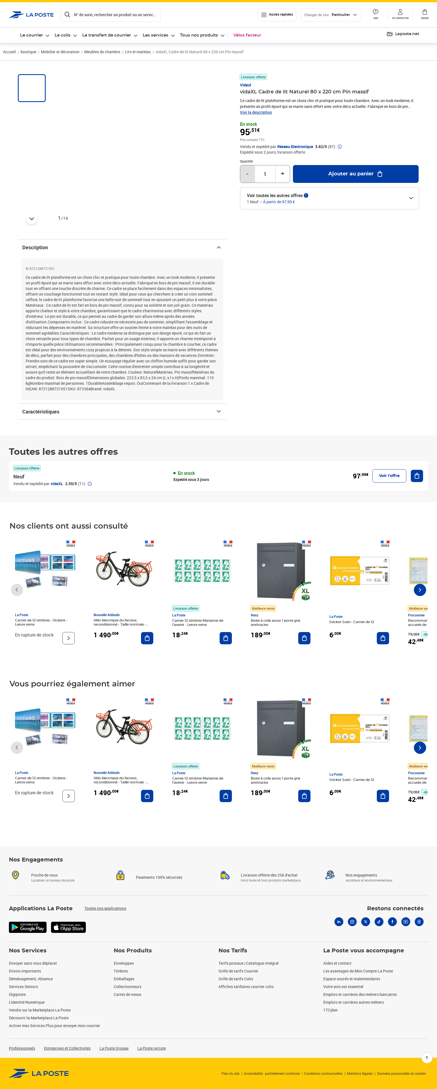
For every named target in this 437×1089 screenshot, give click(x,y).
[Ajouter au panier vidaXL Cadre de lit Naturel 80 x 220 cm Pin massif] (355, 173)
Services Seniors (23, 986)
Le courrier (31, 35)
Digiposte (17, 994)
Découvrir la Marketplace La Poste (39, 1017)
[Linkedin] (338, 928)
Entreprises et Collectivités (67, 1048)
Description (122, 247)
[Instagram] (352, 928)
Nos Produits (133, 951)
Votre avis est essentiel (343, 986)
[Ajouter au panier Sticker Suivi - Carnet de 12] (383, 638)
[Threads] (419, 928)
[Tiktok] (379, 928)
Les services (155, 35)
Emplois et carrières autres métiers (353, 1002)
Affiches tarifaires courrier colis (246, 986)
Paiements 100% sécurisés (159, 884)
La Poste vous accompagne (363, 951)
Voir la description (256, 112)
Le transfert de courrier (106, 35)
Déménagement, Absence (31, 978)
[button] (400, 15)
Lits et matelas (138, 51)
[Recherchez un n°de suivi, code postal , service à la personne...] (110, 15)
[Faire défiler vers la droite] (420, 590)
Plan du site (230, 1073)
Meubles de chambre (102, 51)
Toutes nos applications (105, 915)
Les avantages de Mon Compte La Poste (358, 971)
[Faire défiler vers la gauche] (17, 590)
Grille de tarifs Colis (236, 978)
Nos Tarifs (233, 951)
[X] (365, 928)
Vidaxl (245, 85)
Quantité (246, 161)
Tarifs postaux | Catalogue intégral (249, 963)
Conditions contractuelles (323, 1073)
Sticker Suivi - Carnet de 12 (351, 622)
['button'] (31, 14)
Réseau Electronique (295, 146)
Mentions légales (360, 1073)
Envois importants (25, 971)
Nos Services (28, 951)
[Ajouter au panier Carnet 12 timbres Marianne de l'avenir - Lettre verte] (225, 638)
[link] (39, 1073)
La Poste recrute (151, 1048)
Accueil (9, 51)
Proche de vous (44, 881)
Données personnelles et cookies (401, 1073)
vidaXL (57, 483)
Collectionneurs (127, 986)
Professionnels (22, 1048)
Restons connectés (395, 915)
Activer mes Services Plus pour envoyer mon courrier (54, 1025)
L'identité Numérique (27, 1002)
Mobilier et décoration (60, 51)
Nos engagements (361, 881)
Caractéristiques (122, 411)
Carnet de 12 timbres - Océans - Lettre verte (41, 622)
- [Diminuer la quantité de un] (247, 174)
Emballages (124, 978)
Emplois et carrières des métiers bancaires (360, 994)
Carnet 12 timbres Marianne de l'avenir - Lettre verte (197, 622)
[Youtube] (405, 928)
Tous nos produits (199, 35)
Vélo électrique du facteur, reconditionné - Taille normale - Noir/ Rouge (120, 624)
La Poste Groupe (113, 1048)
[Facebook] (392, 928)
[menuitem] (402, 34)
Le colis (63, 35)
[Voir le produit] (68, 638)
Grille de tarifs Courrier (238, 971)
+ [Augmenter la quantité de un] (283, 174)
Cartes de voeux (127, 994)
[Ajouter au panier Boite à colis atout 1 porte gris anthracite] (304, 638)
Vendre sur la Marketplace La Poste (40, 1010)
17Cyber (330, 1010)
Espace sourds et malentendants (351, 978)
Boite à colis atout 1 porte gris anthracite (275, 622)
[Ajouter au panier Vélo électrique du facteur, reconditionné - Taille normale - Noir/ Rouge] (147, 638)
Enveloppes (124, 963)
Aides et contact (337, 963)
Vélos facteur (247, 35)
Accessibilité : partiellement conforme (272, 1073)
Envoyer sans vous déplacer (33, 963)
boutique (28, 51)
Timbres (121, 971)
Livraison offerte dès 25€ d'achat (269, 881)
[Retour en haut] (427, 1057)
